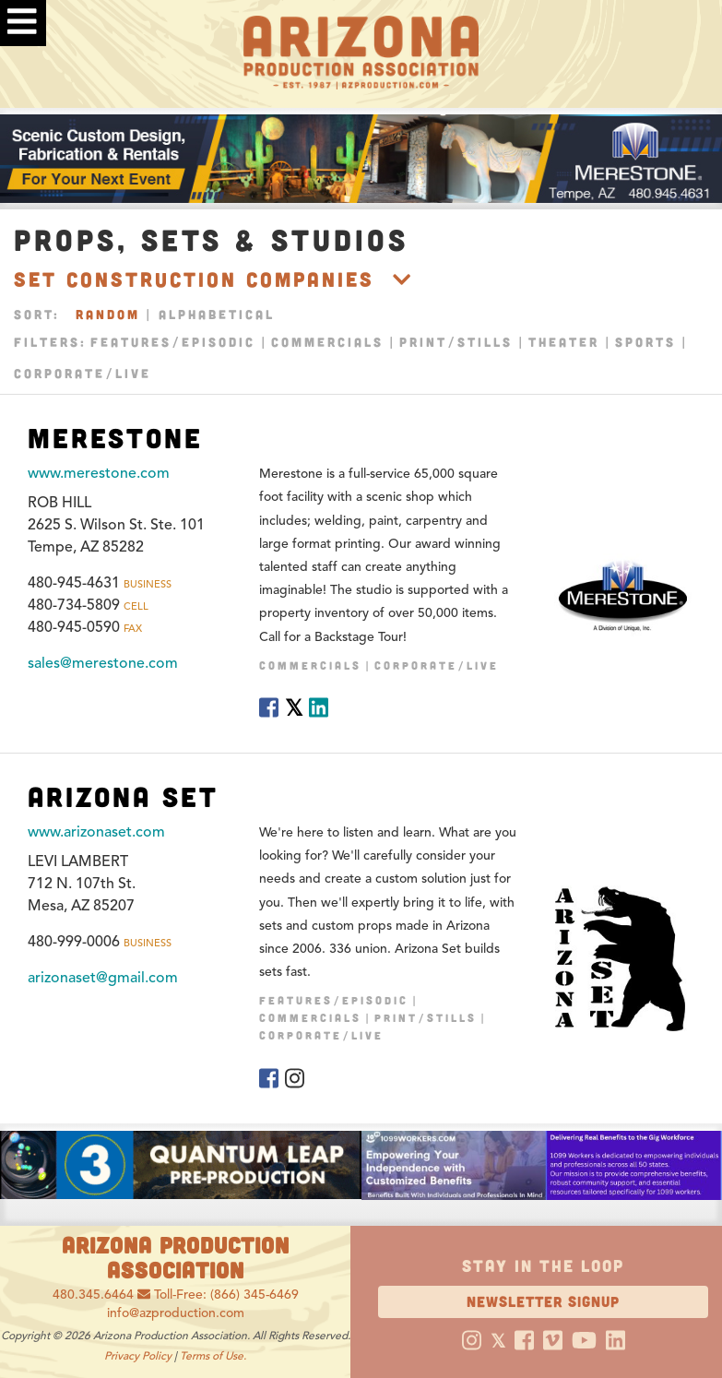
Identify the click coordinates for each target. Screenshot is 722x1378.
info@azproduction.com (175, 1313)
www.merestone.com (99, 473)
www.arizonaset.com (96, 832)
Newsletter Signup (543, 1301)
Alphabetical (217, 314)
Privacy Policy (138, 1355)
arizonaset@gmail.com (103, 977)
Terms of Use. (213, 1355)
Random (108, 314)
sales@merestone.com (103, 663)
